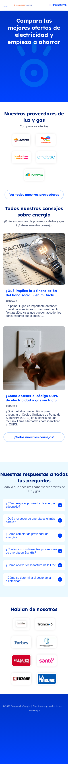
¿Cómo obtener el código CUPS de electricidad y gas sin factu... (32, 398)
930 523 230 (59, 5)
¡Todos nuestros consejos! (34, 437)
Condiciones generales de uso (47, 706)
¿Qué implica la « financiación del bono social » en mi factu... (31, 293)
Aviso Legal (34, 710)
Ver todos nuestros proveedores (34, 194)
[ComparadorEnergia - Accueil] (23, 6)
